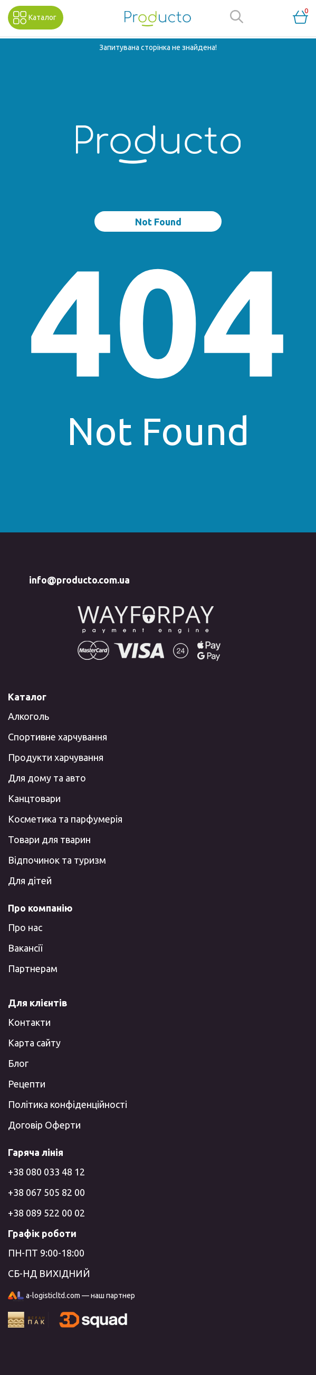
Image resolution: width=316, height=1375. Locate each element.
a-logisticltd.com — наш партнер (71, 1296)
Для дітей (30, 880)
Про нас (25, 927)
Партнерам (33, 968)
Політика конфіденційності (67, 1104)
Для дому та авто (47, 778)
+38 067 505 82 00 (46, 1192)
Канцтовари (34, 798)
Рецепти (26, 1084)
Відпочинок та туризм (57, 860)
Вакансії (25, 948)
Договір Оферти (44, 1125)
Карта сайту (34, 1042)
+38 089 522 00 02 (46, 1213)
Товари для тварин (49, 839)
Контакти (29, 1022)
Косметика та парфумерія (65, 819)
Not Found (158, 221)
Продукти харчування (55, 757)
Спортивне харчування (57, 736)
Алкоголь (28, 716)
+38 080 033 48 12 (46, 1171)
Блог (18, 1063)
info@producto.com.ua (79, 580)
